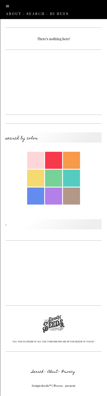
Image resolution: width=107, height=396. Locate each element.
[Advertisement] (53, 82)
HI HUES (59, 13)
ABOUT (14, 13)
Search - (39, 372)
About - (54, 372)
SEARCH (36, 13)
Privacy (68, 372)
